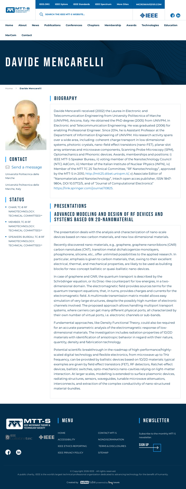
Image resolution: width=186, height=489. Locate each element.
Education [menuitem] (170, 25)
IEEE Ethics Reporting (72, 446)
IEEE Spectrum (103, 4)
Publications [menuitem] (52, 25)
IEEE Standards (81, 4)
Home (9, 88)
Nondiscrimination (111, 439)
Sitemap (103, 452)
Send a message (23, 167)
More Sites (123, 4)
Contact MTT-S (107, 432)
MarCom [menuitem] (10, 35)
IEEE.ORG (44, 4)
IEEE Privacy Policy (70, 452)
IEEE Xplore (61, 4)
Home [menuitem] (9, 25)
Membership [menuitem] (113, 25)
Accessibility (66, 439)
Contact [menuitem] (27, 35)
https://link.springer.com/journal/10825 (83, 188)
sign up (144, 445)
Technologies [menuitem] (150, 25)
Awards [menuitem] (131, 25)
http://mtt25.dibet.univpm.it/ (107, 173)
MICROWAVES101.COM (148, 4)
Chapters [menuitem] (93, 25)
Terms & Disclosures (112, 446)
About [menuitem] (22, 25)
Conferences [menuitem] (74, 25)
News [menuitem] (35, 25)
